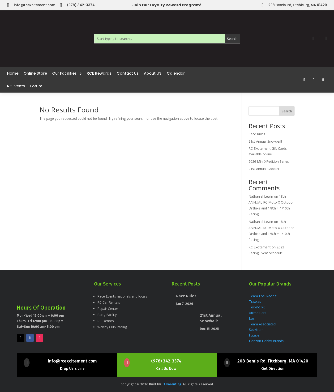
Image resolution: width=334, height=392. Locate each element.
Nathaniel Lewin (260, 196)
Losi (252, 318)
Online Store (35, 73)
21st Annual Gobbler (263, 168)
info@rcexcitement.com (72, 361)
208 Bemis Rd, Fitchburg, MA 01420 (272, 361)
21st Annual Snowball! (265, 141)
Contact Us (128, 73)
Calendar (176, 73)
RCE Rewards (99, 73)
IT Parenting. (173, 384)
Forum (36, 86)
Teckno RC (257, 307)
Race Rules (256, 134)
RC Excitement (259, 247)
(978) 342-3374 (166, 361)
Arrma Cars (257, 313)
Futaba (254, 335)
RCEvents (16, 86)
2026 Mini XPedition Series (268, 161)
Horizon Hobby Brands (266, 341)
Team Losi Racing (262, 296)
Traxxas (255, 301)
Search (287, 111)
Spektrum (257, 329)
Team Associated (262, 324)
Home (12, 73)
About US (153, 73)
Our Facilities (64, 73)
